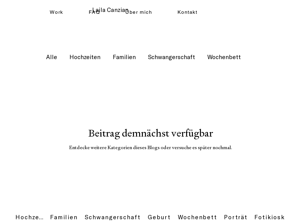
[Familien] (64, 217)
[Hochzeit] (29, 217)
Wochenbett (224, 56)
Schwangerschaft (171, 56)
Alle (51, 56)
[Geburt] (159, 217)
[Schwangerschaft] (113, 217)
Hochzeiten (84, 56)
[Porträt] (235, 217)
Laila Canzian (110, 9)
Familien (124, 56)
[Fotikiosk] (270, 217)
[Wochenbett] (197, 217)
